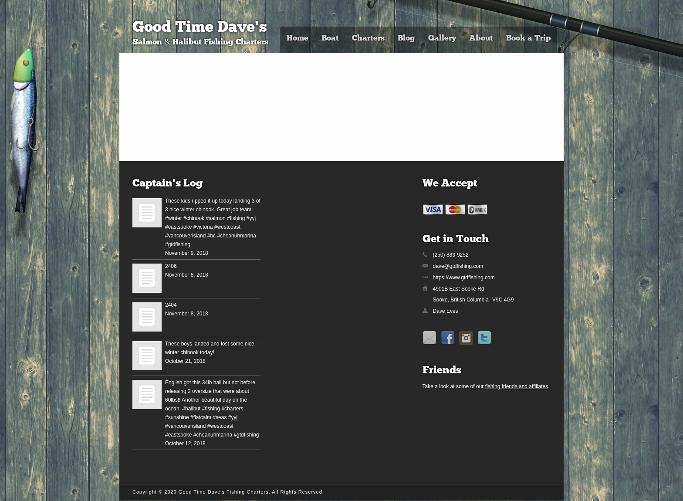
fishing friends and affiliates (516, 386)
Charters (368, 38)
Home (297, 38)
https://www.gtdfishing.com (464, 277)
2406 (171, 266)
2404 (171, 305)
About (481, 38)
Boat (330, 38)
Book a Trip (528, 38)
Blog (406, 38)
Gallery (442, 38)
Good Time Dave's (199, 28)
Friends (442, 371)
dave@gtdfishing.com (458, 266)
